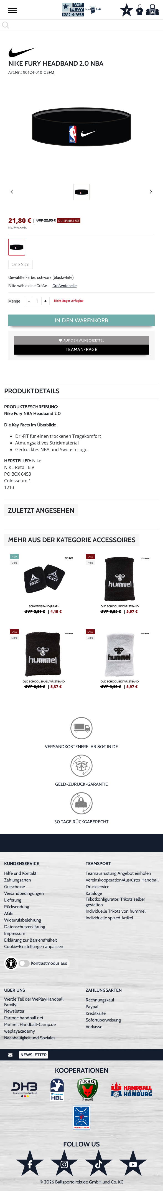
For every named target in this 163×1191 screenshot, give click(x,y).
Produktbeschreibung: (31, 406)
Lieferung (12, 900)
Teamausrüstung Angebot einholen (118, 873)
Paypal (92, 1006)
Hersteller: (17, 460)
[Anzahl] (37, 301)
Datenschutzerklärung (24, 926)
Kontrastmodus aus (49, 963)
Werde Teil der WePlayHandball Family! (33, 1001)
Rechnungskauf (100, 1000)
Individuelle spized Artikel (109, 917)
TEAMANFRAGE (81, 349)
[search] (81, 25)
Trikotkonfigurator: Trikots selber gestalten (115, 902)
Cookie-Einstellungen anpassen (33, 946)
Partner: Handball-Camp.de (30, 1024)
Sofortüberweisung (103, 1020)
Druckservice (97, 886)
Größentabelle (64, 286)
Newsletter (14, 1011)
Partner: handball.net (23, 1017)
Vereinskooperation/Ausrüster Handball (122, 880)
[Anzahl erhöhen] (45, 301)
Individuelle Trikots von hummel (116, 911)
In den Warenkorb (81, 320)
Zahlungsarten (17, 880)
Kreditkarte (96, 1013)
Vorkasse (94, 1026)
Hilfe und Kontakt (20, 873)
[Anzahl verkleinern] (29, 301)
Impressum (14, 933)
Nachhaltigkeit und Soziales (29, 1037)
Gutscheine (14, 886)
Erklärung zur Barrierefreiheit (30, 940)
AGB (8, 913)
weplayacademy (19, 1031)
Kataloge (94, 893)
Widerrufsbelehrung (22, 920)
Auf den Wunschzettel (81, 340)
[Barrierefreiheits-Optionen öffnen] (11, 963)
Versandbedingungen (24, 893)
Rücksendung (16, 906)
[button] (12, 10)
